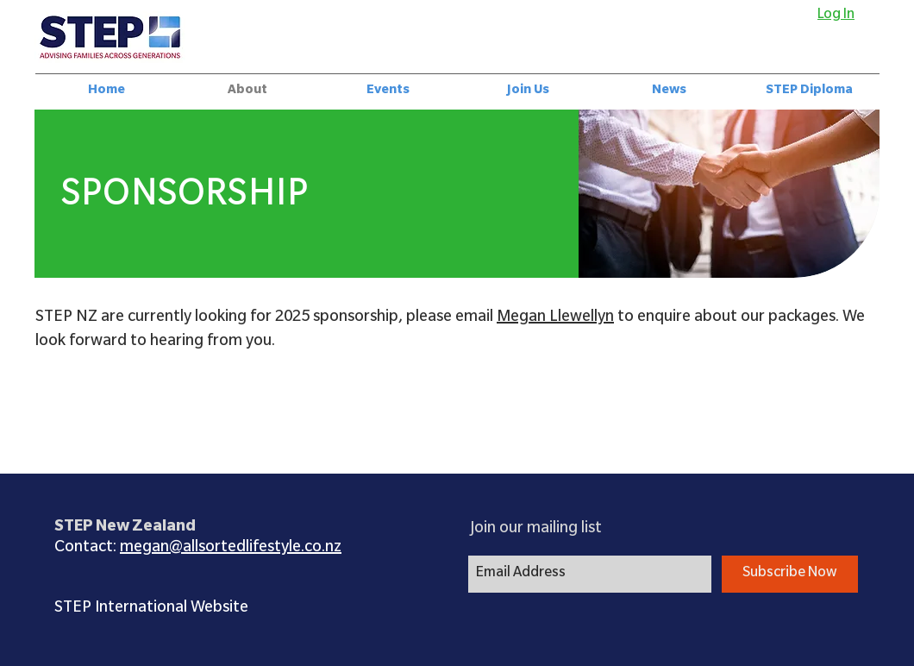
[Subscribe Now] (790, 574)
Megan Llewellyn (555, 318)
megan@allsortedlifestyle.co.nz (230, 548)
